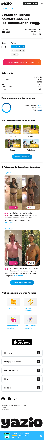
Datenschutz (5, 409)
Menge (3, 43)
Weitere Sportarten (22, 157)
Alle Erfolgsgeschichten (22, 283)
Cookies (3, 412)
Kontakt (3, 407)
